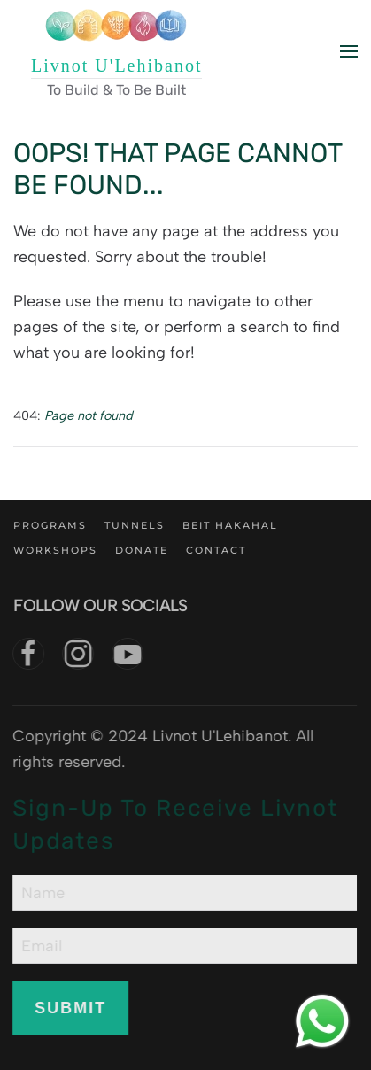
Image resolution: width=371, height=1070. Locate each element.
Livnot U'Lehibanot (116, 65)
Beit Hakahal (230, 525)
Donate (141, 550)
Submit (69, 1008)
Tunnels (134, 525)
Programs (50, 525)
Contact (216, 550)
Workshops (55, 550)
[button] (349, 51)
